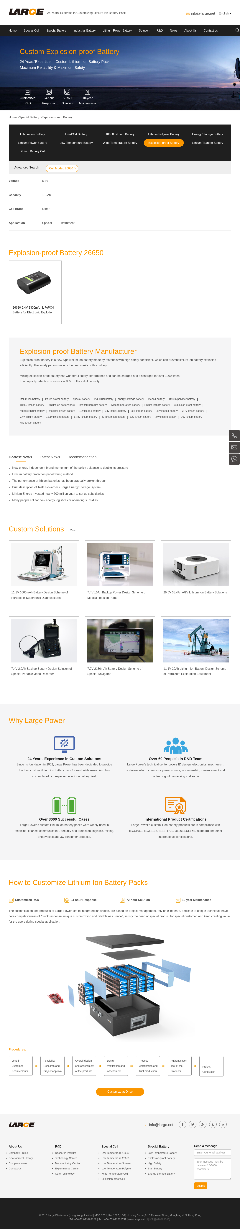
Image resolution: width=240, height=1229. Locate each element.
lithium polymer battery (182, 398)
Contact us (211, 30)
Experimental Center (67, 1168)
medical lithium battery (62, 410)
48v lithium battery (30, 422)
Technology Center (66, 1158)
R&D (160, 30)
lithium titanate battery (157, 404)
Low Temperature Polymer (116, 1168)
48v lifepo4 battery (166, 410)
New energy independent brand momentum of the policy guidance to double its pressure (70, 467)
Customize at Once (120, 1091)
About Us (190, 30)
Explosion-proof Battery (57, 117)
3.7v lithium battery (193, 410)
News (173, 30)
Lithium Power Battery (117, 30)
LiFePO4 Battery (76, 134)
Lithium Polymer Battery (164, 134)
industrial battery (104, 398)
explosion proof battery (187, 404)
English (225, 13)
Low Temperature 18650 (115, 1152)
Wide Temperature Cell (114, 1173)
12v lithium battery (140, 416)
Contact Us (15, 1168)
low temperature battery (93, 404)
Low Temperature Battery (76, 142)
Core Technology (65, 1173)
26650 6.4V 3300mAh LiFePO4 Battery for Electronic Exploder (33, 310)
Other (46, 208)
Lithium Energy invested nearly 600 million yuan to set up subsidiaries (58, 493)
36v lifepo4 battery (141, 410)
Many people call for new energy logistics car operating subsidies (55, 500)
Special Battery (56, 30)
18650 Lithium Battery (120, 134)
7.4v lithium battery (31, 416)
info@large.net (203, 13)
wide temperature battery (125, 404)
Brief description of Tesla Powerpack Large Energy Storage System (56, 487)
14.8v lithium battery (85, 416)
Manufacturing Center (67, 1163)
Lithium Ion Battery (32, 134)
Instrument (67, 223)
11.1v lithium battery (57, 416)
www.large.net (136, 1219)
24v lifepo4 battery (115, 410)
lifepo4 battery (156, 398)
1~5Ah (46, 195)
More (73, 530)
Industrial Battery (84, 30)
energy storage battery (131, 398)
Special (47, 223)
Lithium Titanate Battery (207, 142)
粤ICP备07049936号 (158, 1219)
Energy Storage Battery (207, 134)
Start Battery (155, 1168)
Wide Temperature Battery (120, 142)
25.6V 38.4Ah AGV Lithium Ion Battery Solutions (195, 592)
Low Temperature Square (116, 1163)
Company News (18, 1163)
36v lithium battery (191, 416)
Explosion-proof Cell (113, 1178)
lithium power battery (57, 398)
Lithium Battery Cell (32, 151)
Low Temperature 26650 (115, 1158)
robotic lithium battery (32, 410)
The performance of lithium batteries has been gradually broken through (59, 480)
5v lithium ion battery (113, 416)
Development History (21, 1158)
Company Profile (18, 1152)
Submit (201, 1185)
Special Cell (31, 30)
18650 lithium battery (32, 404)
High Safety (154, 1163)
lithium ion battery (30, 398)
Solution (144, 30)
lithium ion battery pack (61, 404)
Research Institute (65, 1152)
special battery (81, 398)
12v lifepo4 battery (90, 410)
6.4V (45, 180)
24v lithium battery (166, 416)
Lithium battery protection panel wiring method (42, 474)
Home (13, 30)
